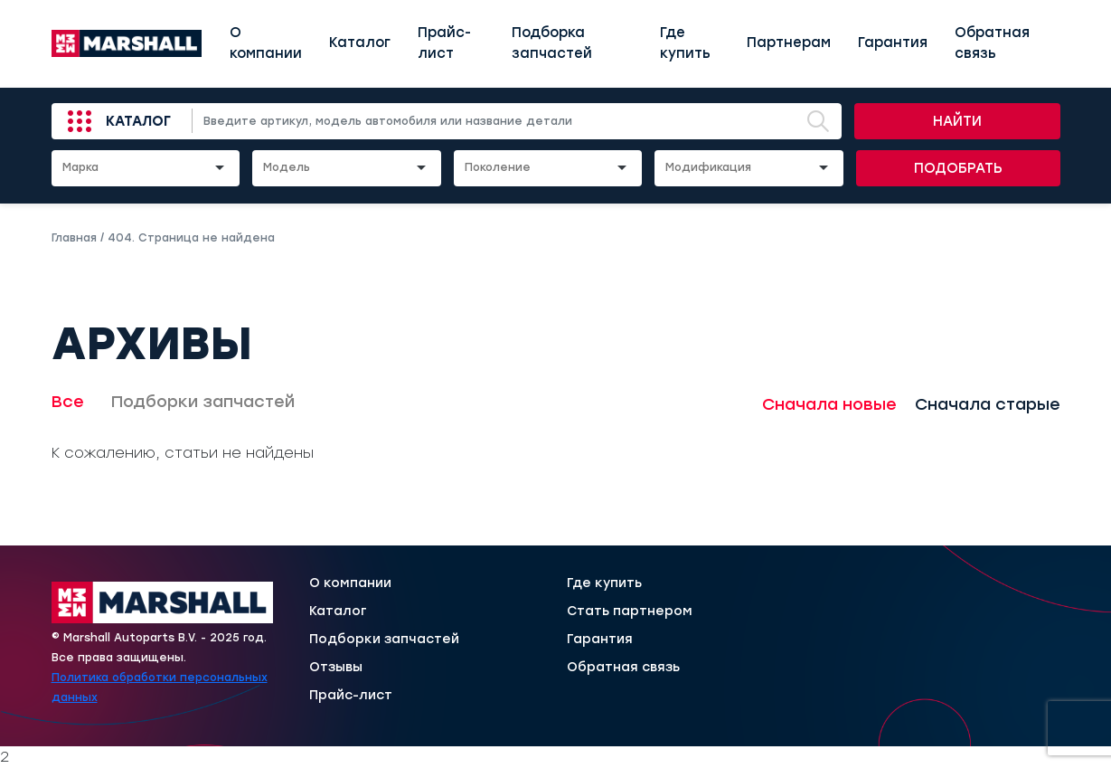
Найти (957, 121)
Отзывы (335, 667)
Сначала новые (829, 404)
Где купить (685, 43)
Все (68, 402)
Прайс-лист (444, 43)
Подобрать (958, 168)
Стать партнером (629, 611)
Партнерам (789, 42)
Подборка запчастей (552, 43)
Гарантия (892, 42)
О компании (266, 43)
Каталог (360, 42)
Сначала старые (987, 404)
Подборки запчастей (203, 402)
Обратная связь (992, 43)
